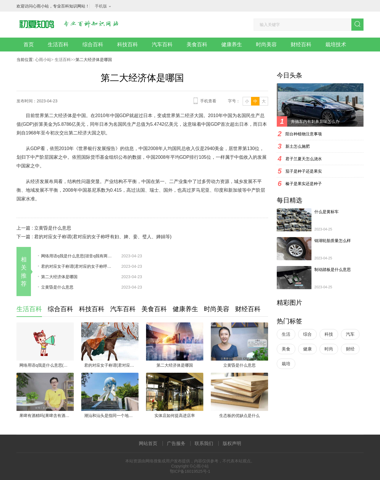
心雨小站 (43, 59)
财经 (350, 348)
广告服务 (176, 443)
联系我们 (204, 443)
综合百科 (92, 44)
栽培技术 (335, 44)
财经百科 (301, 44)
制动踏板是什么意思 (332, 269)
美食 (286, 348)
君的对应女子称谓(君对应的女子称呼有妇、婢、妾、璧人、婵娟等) (102, 236)
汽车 (350, 334)
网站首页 (148, 443)
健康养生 (231, 44)
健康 (307, 348)
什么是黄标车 (326, 211)
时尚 (328, 348)
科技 (328, 334)
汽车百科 (162, 44)
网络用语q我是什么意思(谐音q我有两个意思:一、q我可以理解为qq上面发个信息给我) (77, 256)
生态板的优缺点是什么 (239, 415)
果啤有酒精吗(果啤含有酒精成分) (46, 415)
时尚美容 (266, 44)
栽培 (286, 363)
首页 (28, 44)
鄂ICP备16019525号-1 (190, 471)
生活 (286, 334)
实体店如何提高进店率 (174, 415)
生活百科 (58, 44)
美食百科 (197, 44)
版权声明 (232, 443)
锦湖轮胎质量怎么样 (332, 240)
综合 (307, 334)
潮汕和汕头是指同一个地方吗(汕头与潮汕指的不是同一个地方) (111, 415)
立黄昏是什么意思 (52, 228)
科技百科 (127, 44)
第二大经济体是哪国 (59, 276)
